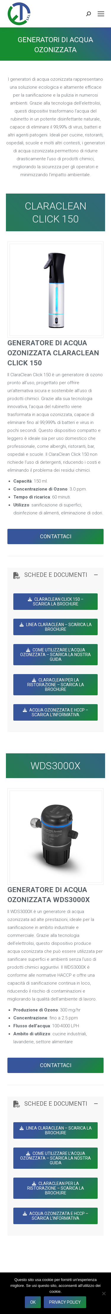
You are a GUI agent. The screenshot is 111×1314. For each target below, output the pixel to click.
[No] (104, 1293)
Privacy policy (65, 1302)
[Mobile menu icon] (101, 14)
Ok (33, 1302)
